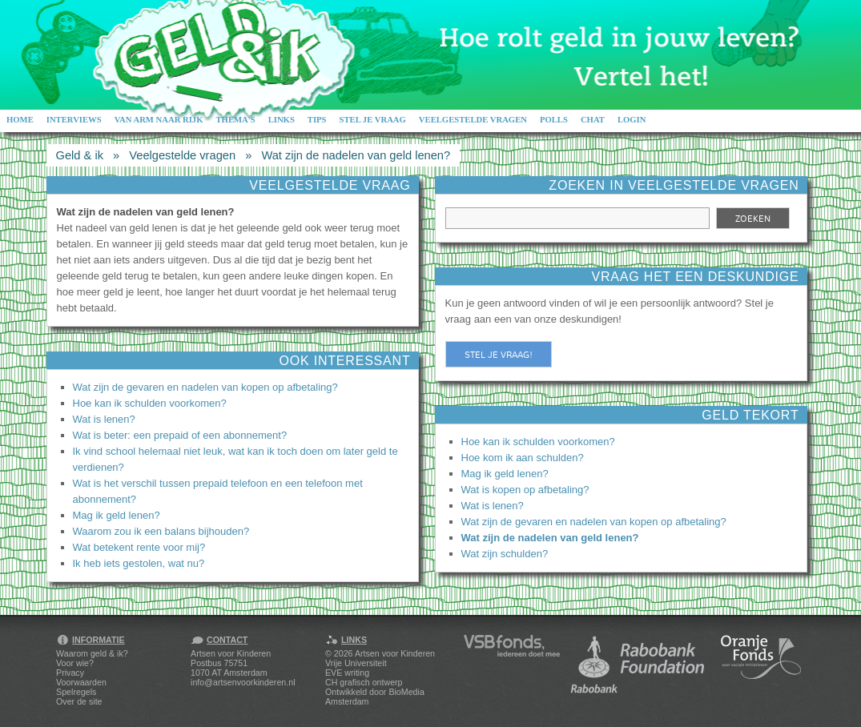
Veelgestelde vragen (473, 119)
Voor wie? (75, 663)
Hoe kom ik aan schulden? (522, 458)
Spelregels (76, 692)
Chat (593, 119)
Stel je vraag (373, 119)
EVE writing (347, 672)
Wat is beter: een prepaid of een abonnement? (180, 435)
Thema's (235, 119)
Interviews (74, 119)
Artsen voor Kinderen (395, 653)
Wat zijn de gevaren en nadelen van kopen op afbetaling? (205, 387)
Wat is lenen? (104, 419)
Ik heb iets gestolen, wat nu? (139, 563)
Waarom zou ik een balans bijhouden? (161, 531)
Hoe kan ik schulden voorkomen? (150, 403)
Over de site (79, 701)
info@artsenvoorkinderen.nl (243, 682)
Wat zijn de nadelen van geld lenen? (355, 155)
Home (20, 119)
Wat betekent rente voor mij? (139, 547)
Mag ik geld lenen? (116, 515)
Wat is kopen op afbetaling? (525, 490)
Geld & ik (79, 155)
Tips (317, 119)
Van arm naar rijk (159, 119)
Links (281, 119)
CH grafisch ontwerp (364, 682)
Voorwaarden (81, 682)
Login (632, 119)
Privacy (70, 672)
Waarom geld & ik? (92, 653)
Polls (554, 119)
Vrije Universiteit (356, 663)
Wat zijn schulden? (505, 554)
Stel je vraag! (499, 354)
